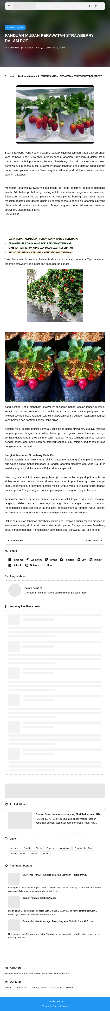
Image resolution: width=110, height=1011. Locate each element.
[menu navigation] (8, 6)
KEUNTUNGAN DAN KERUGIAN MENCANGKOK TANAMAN (40, 252)
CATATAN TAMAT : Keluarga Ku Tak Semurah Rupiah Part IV (54, 874)
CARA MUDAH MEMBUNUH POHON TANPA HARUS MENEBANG (43, 238)
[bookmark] (101, 6)
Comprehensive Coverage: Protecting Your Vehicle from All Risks (57, 921)
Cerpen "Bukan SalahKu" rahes (39, 898)
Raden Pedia (13, 48)
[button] (48, 565)
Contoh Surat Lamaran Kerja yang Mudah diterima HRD (68, 814)
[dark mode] (95, 6)
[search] (90, 6)
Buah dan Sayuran (15, 27)
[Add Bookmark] (61, 48)
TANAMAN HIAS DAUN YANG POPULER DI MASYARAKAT (40, 243)
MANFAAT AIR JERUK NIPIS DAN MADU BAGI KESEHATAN (41, 248)
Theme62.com (60, 1006)
